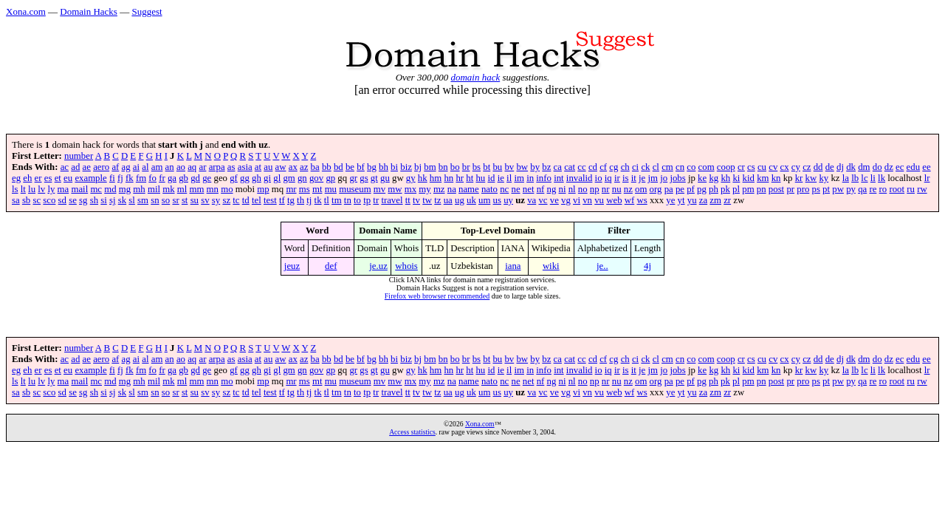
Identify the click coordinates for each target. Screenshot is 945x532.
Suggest (146, 11)
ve (554, 200)
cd (592, 167)
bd (338, 167)
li (873, 178)
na (451, 189)
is (625, 178)
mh (139, 189)
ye (670, 200)
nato (489, 189)
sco (49, 200)
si (103, 200)
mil (154, 189)
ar (202, 167)
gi (267, 178)
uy (508, 200)
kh (725, 178)
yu (692, 200)
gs (364, 178)
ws (641, 200)
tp (367, 200)
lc (864, 178)
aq (192, 167)
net (529, 189)
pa (668, 189)
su (194, 200)
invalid (579, 178)
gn (302, 178)
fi (112, 178)
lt (23, 189)
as (231, 167)
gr (353, 178)
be (350, 167)
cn (680, 167)
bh (383, 167)
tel (256, 200)
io (598, 178)
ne (516, 189)
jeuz (292, 266)
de (829, 167)
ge (206, 178)
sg (83, 200)
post (776, 189)
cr (741, 167)
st (185, 200)
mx (410, 189)
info (543, 178)
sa (16, 200)
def (331, 266)
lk (881, 178)
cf (603, 167)
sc (36, 200)
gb (183, 178)
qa (862, 189)
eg (16, 178)
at (258, 167)
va (531, 200)
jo (663, 178)
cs (751, 167)
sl (131, 200)
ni (562, 189)
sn (155, 200)
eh (27, 178)
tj (309, 200)
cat (569, 167)
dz (888, 167)
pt (826, 189)
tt (407, 200)
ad (75, 167)
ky (823, 178)
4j (647, 266)
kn (776, 178)
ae (87, 167)
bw (522, 167)
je (642, 178)
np (594, 189)
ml (182, 189)
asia (245, 167)
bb (326, 167)
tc (236, 200)
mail (79, 189)
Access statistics (412, 432)
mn (213, 189)
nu (617, 189)
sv (205, 200)
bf (361, 167)
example (90, 178)
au (268, 167)
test (270, 200)
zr (727, 200)
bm (430, 167)
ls (15, 189)
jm (653, 178)
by (535, 167)
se (73, 200)
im (519, 178)
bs (476, 167)
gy (411, 178)
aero (101, 167)
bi (394, 167)
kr (799, 178)
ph (713, 189)
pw (838, 189)
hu (480, 178)
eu (67, 178)
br (466, 167)
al (145, 167)
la (845, 178)
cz (807, 167)
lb (855, 178)
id (491, 178)
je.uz (378, 266)
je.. (602, 266)
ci (635, 167)
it (633, 178)
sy (216, 200)
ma (63, 189)
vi (576, 200)
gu (385, 178)
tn (347, 200)
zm (715, 200)
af (115, 167)
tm (336, 200)
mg (125, 189)
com (706, 167)
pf (691, 189)
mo (227, 189)
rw (922, 189)
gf (234, 178)
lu (31, 189)
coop (726, 167)
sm (142, 200)
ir (617, 178)
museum (355, 189)
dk (851, 167)
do (877, 167)
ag (126, 167)
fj (120, 178)
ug (459, 200)
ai (136, 167)
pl (736, 189)
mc (96, 189)
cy (795, 167)
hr (460, 178)
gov (316, 178)
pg (702, 189)
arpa (217, 167)
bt (486, 167)
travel (391, 200)
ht (469, 178)
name (468, 189)
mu (331, 189)
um (484, 200)
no (583, 189)
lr (927, 178)
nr (606, 189)
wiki (551, 266)
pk (725, 189)
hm (435, 178)
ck (645, 167)
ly (51, 189)
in (530, 178)
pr (790, 189)
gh (256, 178)
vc (542, 200)
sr (175, 200)
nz (628, 189)
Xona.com (26, 11)
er (38, 178)
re (872, 189)
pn (761, 189)
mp (263, 189)
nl (572, 189)
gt (374, 178)
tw (427, 200)
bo (455, 167)
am (157, 167)
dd (818, 167)
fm (141, 178)
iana (512, 266)
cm (667, 167)
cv (773, 167)
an (169, 167)
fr (162, 178)
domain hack (475, 77)
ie (501, 178)
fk (130, 178)
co (691, 167)
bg (372, 167)
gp (330, 178)
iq (608, 178)
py (851, 189)
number (78, 156)
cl (656, 167)
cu (761, 167)
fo (152, 178)
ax (293, 167)
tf (282, 200)
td (246, 200)
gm (289, 178)
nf (541, 189)
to (357, 200)
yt (681, 200)
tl (326, 200)
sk (122, 200)
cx (784, 167)
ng (552, 189)
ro (883, 189)
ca (558, 167)
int (559, 178)
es (48, 178)
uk (471, 200)
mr (291, 189)
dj (840, 167)
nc (504, 189)
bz (546, 167)
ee (926, 167)
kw (811, 178)
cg (613, 167)
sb (26, 200)
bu (497, 167)
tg (291, 200)
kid (749, 178)
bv (509, 167)
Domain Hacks (88, 11)
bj (418, 167)
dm (864, 167)
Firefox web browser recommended (437, 296)
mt (317, 189)
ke (702, 178)
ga (172, 178)
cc (581, 167)
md (110, 189)
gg (245, 178)
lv (41, 189)
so (166, 200)
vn (587, 200)
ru (911, 189)
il (509, 178)
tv (416, 200)
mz (439, 189)
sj (112, 200)
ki (736, 178)
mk (168, 189)
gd (195, 178)
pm (748, 189)
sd (62, 200)
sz (226, 200)
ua (448, 200)
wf (630, 200)
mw (395, 189)
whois (406, 266)
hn (448, 178)
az (304, 167)
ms (304, 189)
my (424, 189)
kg (713, 178)
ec (900, 167)
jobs (677, 178)
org (656, 189)
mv (379, 189)
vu (599, 200)
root (896, 189)
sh (94, 200)
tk (318, 200)
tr (376, 200)
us (497, 200)
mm (196, 189)
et (58, 178)
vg (566, 200)
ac (65, 167)
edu (913, 167)
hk (422, 178)
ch (625, 167)
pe (680, 189)
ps (816, 189)
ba (315, 167)
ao (180, 167)
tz (437, 200)
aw (280, 167)
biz (406, 167)
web (614, 200)
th (300, 200)
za (703, 200)
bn (443, 167)
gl (277, 178)
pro (803, 189)
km (763, 178)
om (641, 189)
